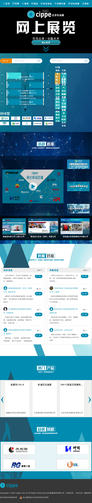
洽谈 (39, 277)
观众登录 (46, 43)
